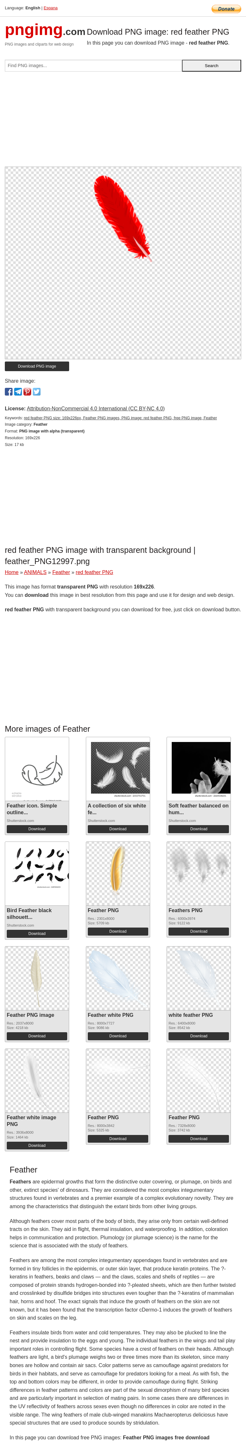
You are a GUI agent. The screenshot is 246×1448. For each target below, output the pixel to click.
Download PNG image (37, 366)
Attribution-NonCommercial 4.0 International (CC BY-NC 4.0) (96, 408)
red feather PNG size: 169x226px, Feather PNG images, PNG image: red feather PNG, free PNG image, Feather (120, 418)
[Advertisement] (123, 122)
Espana (51, 7)
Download (36, 829)
